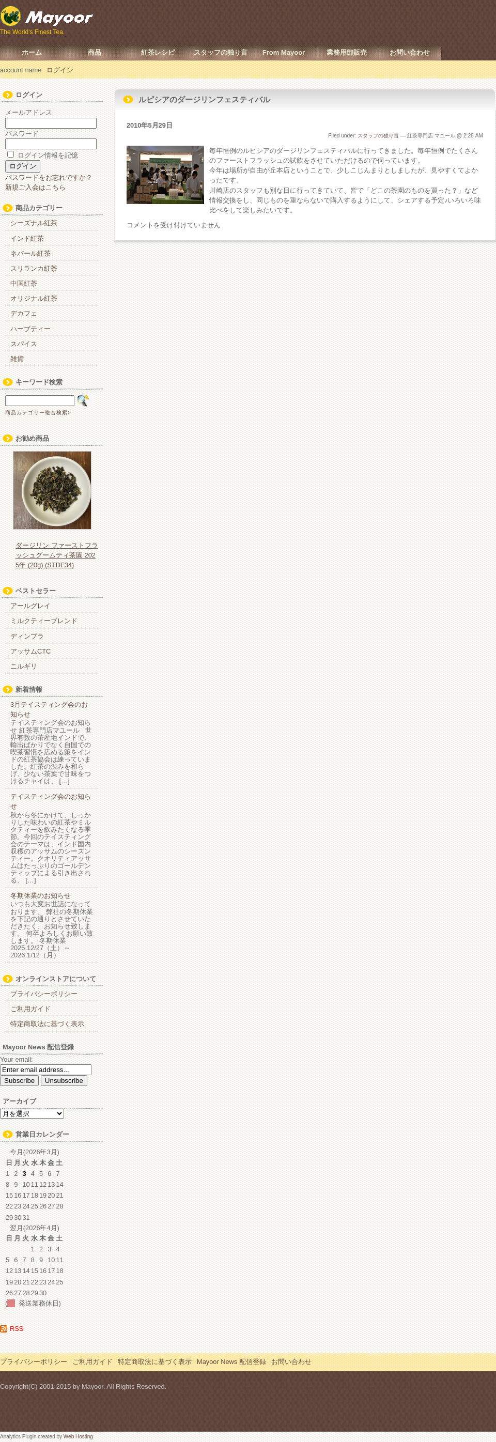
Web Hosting (78, 1436)
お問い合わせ (410, 52)
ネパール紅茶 (30, 253)
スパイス (23, 344)
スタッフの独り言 (220, 52)
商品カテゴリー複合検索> (38, 412)
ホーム (32, 52)
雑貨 (17, 359)
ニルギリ (23, 666)
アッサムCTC (30, 651)
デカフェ (23, 313)
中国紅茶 (23, 283)
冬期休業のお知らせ (40, 896)
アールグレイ (30, 606)
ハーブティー (30, 329)
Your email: (16, 1059)
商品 (94, 52)
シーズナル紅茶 (33, 223)
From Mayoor (283, 52)
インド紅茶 (27, 238)
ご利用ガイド (30, 1009)
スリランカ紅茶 (33, 268)
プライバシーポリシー (44, 994)
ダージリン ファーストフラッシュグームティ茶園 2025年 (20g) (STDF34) (57, 555)
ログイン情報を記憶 (42, 155)
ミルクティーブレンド (44, 621)
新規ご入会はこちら (35, 187)
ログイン (60, 70)
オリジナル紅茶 (33, 298)
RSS (16, 1328)
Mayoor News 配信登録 (231, 1362)
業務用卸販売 (347, 52)
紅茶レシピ (158, 52)
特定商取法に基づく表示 (47, 1024)
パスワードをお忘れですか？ (48, 177)
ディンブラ (27, 636)
